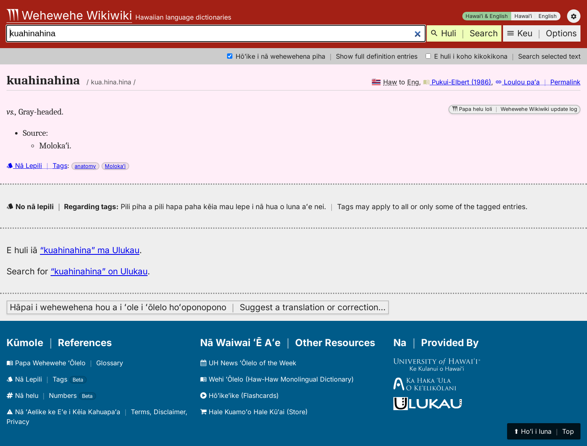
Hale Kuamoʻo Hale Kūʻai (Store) (254, 412)
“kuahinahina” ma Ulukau (89, 250)
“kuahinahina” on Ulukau (99, 271)
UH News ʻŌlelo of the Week (248, 363)
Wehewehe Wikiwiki (69, 15)
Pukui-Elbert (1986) (457, 82)
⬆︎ (544, 431)
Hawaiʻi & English (487, 16)
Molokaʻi (115, 166)
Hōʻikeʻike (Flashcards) (239, 395)
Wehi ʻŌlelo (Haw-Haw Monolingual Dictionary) (277, 379)
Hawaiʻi (523, 16)
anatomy (85, 166)
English (547, 16)
